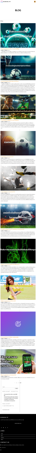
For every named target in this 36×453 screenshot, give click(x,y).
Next (20, 382)
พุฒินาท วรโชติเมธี (4, 50)
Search (17, 388)
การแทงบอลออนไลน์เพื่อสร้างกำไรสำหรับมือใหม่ (11, 398)
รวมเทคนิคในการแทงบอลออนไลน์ (9, 399)
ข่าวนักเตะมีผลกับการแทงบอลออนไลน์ (9, 400)
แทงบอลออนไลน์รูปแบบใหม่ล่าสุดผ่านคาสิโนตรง (11, 396)
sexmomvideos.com (18, 423)
